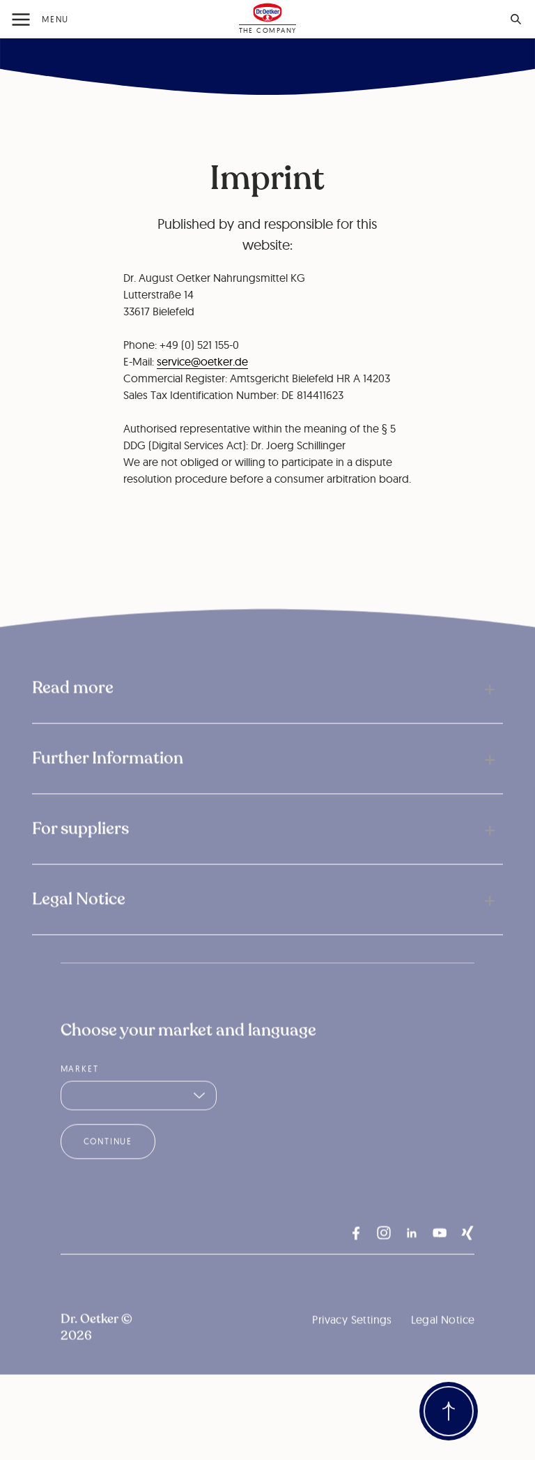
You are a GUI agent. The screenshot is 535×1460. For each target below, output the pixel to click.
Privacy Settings (351, 1339)
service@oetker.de (202, 361)
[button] (267, 707)
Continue (108, 1160)
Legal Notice (443, 1339)
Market (80, 1088)
